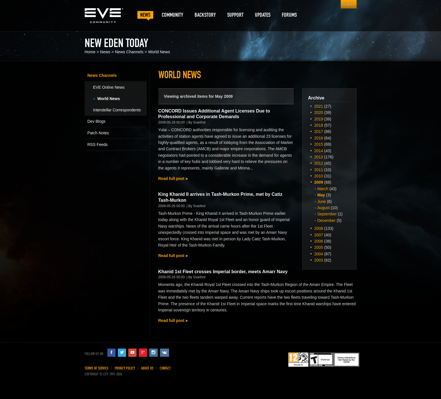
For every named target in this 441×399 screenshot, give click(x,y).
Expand (311, 106)
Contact (165, 368)
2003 (318, 260)
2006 (318, 241)
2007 (318, 235)
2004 (318, 254)
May (321, 195)
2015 (318, 144)
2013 (318, 157)
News (105, 52)
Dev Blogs (97, 121)
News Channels (129, 52)
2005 (318, 247)
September (326, 214)
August (323, 207)
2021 (318, 106)
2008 (318, 228)
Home (90, 52)
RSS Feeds (98, 144)
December (326, 220)
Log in (349, 4)
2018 (318, 125)
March (322, 188)
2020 (318, 112)
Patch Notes (98, 133)
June (321, 201)
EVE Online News (109, 87)
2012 (318, 163)
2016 (318, 138)
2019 (318, 119)
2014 (318, 150)
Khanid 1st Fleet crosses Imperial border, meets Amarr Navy (223, 271)
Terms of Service (96, 368)
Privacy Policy (125, 368)
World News (159, 52)
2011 (318, 169)
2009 (318, 182)
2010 (318, 176)
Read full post (171, 178)
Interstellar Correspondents (117, 110)
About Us (147, 368)
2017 (318, 131)
